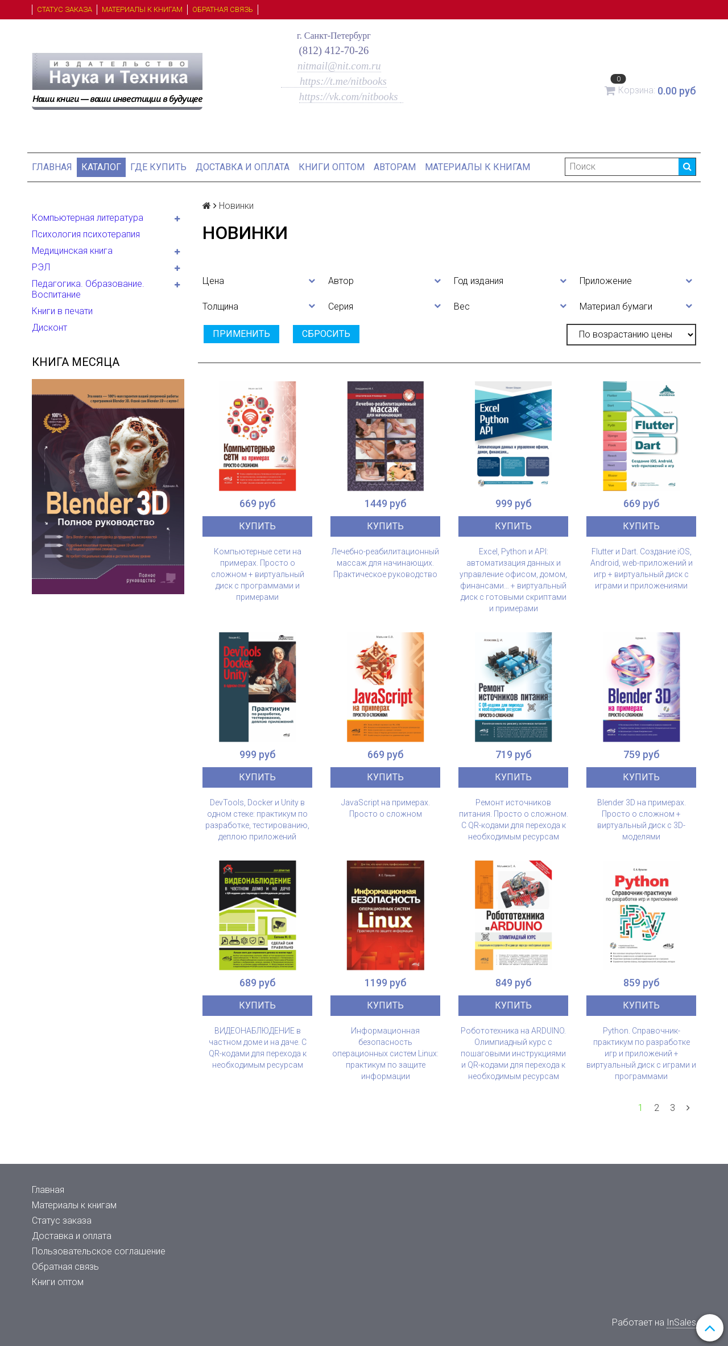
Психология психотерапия (86, 234)
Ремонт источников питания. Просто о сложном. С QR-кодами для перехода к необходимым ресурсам (513, 819)
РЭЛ (41, 267)
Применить (241, 333)
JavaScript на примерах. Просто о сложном (385, 808)
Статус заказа (64, 9)
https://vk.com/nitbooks (349, 96)
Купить (257, 526)
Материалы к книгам (142, 9)
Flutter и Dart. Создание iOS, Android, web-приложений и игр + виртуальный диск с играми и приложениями (641, 568)
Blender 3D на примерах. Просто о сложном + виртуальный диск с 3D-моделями (641, 819)
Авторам (395, 167)
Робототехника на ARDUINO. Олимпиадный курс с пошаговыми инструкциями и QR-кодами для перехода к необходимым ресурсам (513, 1053)
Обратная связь (222, 9)
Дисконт (49, 327)
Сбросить (326, 333)
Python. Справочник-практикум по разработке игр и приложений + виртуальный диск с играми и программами (641, 1053)
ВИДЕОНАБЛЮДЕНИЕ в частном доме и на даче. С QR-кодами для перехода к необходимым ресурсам (258, 1047)
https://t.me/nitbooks (334, 81)
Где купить (158, 167)
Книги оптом (332, 167)
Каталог (101, 167)
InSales (681, 1322)
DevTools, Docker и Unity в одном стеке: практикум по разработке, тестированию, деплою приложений (257, 819)
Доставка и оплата (242, 167)
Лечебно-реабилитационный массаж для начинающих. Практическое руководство (385, 563)
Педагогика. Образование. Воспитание (88, 289)
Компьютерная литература (87, 217)
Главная (52, 167)
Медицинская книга (72, 250)
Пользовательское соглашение (99, 1251)
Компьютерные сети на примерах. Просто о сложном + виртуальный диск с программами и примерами (257, 574)
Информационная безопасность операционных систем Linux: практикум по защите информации (385, 1053)
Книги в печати (62, 311)
